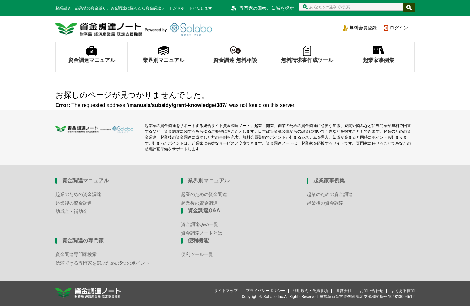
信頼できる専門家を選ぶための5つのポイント (102, 263)
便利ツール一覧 (197, 254)
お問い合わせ (371, 291)
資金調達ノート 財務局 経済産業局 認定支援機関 (133, 29)
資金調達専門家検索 (76, 254)
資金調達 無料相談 (235, 60)
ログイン (399, 27)
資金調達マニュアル (91, 60)
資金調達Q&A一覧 (199, 224)
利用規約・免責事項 (310, 291)
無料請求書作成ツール (307, 60)
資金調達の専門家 (83, 240)
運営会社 (344, 291)
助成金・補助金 (71, 211)
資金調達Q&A (204, 210)
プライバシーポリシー (265, 291)
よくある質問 (403, 291)
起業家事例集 (378, 60)
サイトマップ (226, 291)
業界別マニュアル (163, 60)
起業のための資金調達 (78, 194)
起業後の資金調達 (73, 203)
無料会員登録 (363, 27)
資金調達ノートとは (201, 233)
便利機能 (198, 240)
